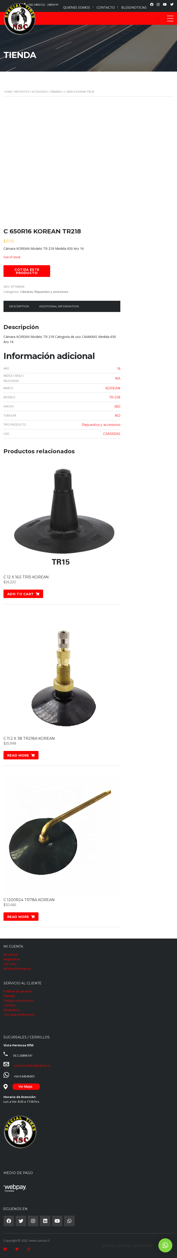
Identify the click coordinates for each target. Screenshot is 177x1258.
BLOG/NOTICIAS (134, 7)
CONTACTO (106, 7)
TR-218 (114, 397)
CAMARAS (111, 434)
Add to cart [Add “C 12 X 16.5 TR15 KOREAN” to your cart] (20, 594)
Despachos (11, 1010)
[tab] (19, 306)
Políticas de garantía (17, 991)
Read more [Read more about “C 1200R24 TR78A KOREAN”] (18, 917)
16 (118, 368)
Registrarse (11, 959)
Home (8, 91)
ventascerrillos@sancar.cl (32, 1065)
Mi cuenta (10, 954)
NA (117, 378)
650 (117, 406)
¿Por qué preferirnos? (19, 1014)
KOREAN (112, 388)
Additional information (59, 306)
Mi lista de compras (17, 968)
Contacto (9, 1005)
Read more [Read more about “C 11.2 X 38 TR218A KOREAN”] (18, 755)
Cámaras (56, 91)
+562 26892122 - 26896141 (43, 4)
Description (19, 306)
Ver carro (10, 964)
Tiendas (9, 996)
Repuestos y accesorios (31, 91)
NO (117, 415)
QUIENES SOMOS (76, 7)
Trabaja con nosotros (18, 1000)
